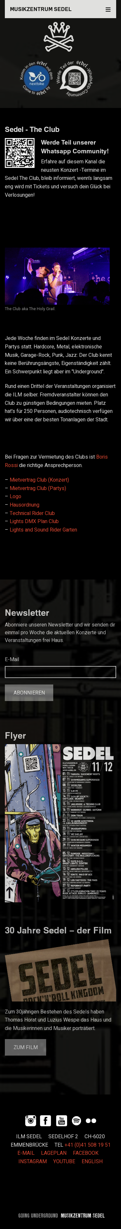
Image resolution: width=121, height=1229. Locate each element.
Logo (15, 496)
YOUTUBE (64, 1161)
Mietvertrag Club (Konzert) (39, 480)
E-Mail (12, 659)
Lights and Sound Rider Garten (43, 530)
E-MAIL (26, 1153)
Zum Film (26, 1047)
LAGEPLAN (53, 1153)
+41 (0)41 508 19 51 (88, 1145)
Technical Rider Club (32, 513)
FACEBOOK (85, 1153)
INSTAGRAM (32, 1161)
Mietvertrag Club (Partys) (38, 488)
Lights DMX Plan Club (34, 521)
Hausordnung (24, 505)
